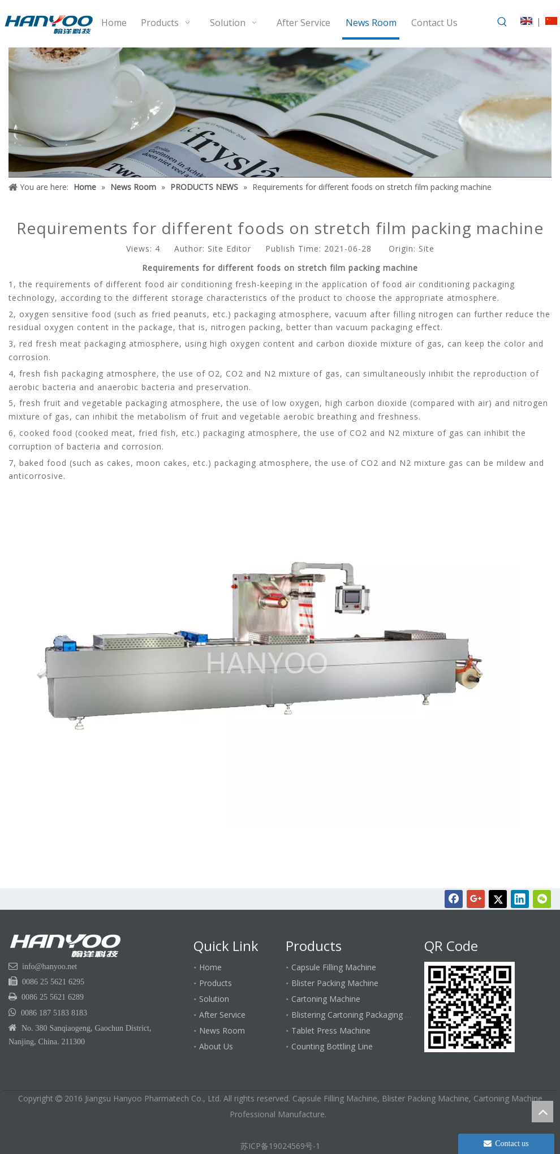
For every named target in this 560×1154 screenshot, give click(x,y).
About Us (216, 1046)
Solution (214, 998)
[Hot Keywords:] (502, 22)
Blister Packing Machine (334, 983)
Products (215, 983)
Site (426, 248)
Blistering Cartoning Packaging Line (355, 1014)
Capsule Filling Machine (333, 967)
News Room (222, 1030)
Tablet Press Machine (331, 1030)
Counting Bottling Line (332, 1046)
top (542, 1111)
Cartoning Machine (325, 998)
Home (210, 967)
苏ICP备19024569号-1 (280, 1145)
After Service (222, 1014)
